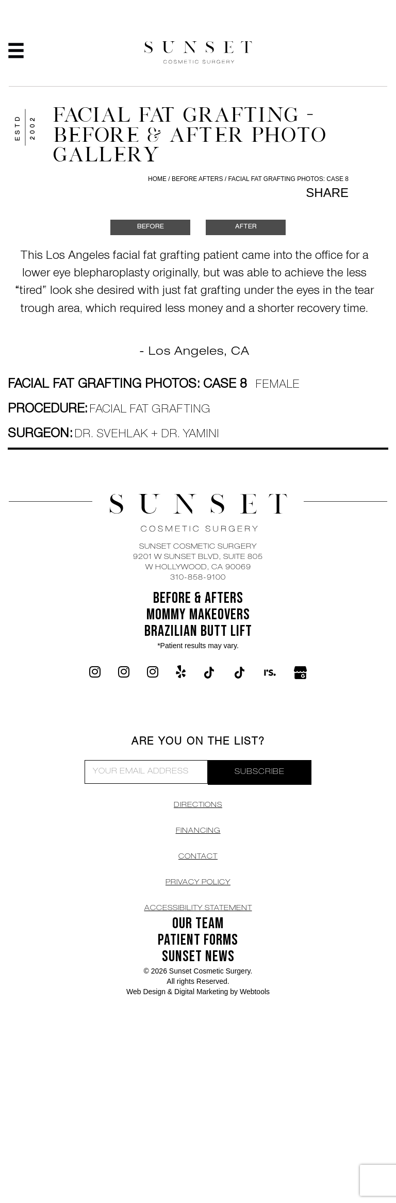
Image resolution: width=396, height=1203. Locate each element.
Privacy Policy (198, 882)
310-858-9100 (198, 578)
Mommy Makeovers (198, 614)
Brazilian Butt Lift (198, 631)
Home (157, 179)
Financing (198, 831)
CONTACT (198, 857)
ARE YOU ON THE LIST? (198, 742)
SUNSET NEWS (198, 956)
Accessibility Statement (198, 908)
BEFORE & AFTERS (198, 598)
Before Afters (198, 179)
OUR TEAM (198, 923)
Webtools (255, 991)
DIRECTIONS (198, 805)
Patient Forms (198, 940)
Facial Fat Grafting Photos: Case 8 (288, 179)
